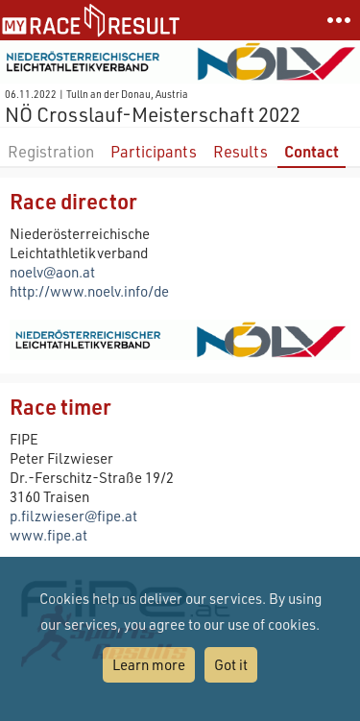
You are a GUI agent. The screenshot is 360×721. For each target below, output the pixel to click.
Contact (311, 151)
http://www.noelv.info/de (89, 290)
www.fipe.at (48, 534)
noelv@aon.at (52, 271)
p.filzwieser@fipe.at (73, 515)
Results (240, 151)
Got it (231, 664)
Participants (153, 151)
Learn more (148, 664)
